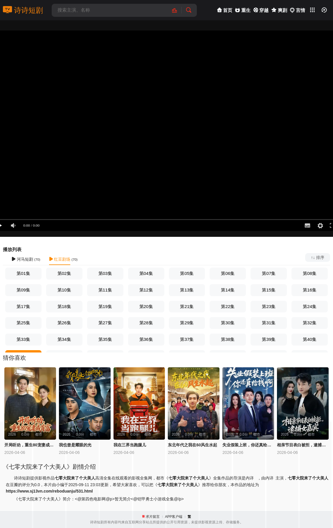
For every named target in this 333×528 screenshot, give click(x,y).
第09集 (23, 289)
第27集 (105, 322)
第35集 (105, 339)
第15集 (269, 289)
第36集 (146, 339)
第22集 (228, 306)
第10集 (64, 289)
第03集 (105, 273)
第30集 (228, 322)
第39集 (269, 339)
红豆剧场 (60, 259)
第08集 (309, 273)
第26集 (64, 322)
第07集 (269, 273)
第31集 (269, 322)
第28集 (146, 322)
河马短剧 (22, 259)
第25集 (23, 322)
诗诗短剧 (23, 10)
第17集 (23, 306)
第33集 (23, 339)
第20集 (146, 306)
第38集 (228, 339)
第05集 (187, 273)
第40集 (309, 339)
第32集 (309, 322)
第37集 (187, 339)
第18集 (64, 306)
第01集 (23, 273)
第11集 (105, 289)
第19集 (105, 306)
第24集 (309, 306)
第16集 (309, 289)
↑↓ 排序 (317, 257)
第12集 (146, 289)
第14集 (228, 289)
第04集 (146, 273)
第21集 (187, 306)
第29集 (187, 322)
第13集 (187, 289)
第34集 (64, 339)
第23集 (269, 306)
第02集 (64, 273)
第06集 (228, 273)
